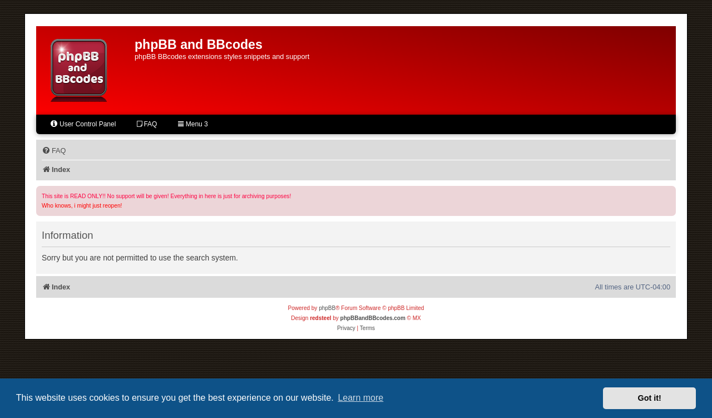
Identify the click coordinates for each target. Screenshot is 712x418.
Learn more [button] (360, 397)
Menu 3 (192, 124)
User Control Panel (83, 124)
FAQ (147, 124)
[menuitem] (54, 151)
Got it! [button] (649, 398)
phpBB (327, 308)
